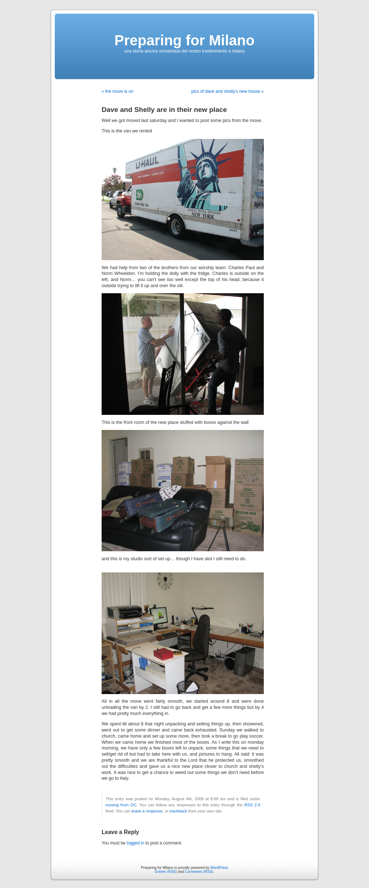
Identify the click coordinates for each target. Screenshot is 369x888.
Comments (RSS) (199, 872)
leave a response (147, 811)
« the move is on (117, 91)
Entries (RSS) (166, 872)
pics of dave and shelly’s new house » (227, 91)
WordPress (219, 868)
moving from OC (121, 805)
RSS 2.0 (252, 805)
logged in (136, 843)
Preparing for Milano (185, 40)
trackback (178, 811)
